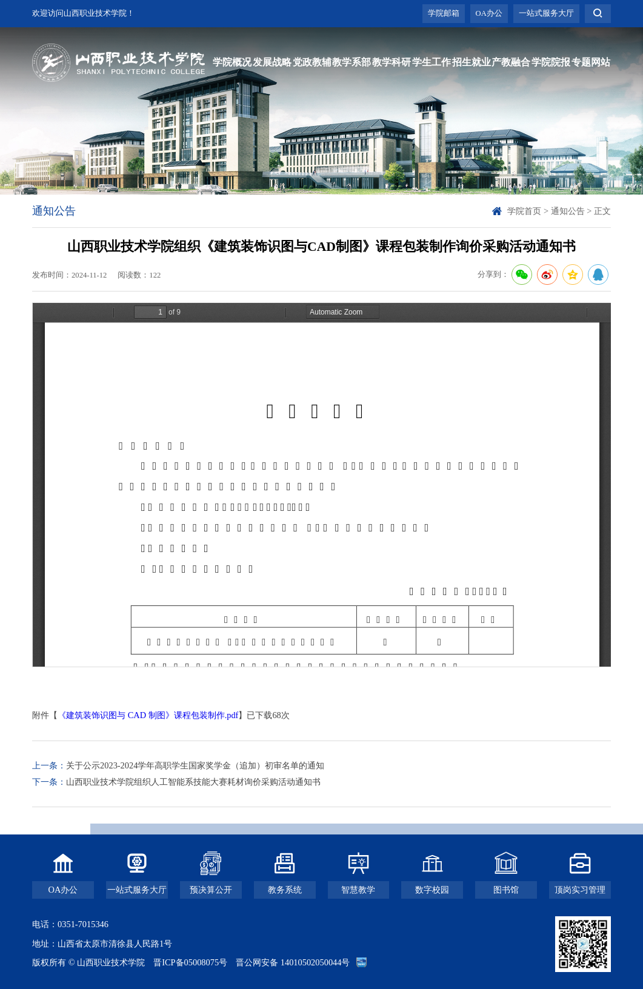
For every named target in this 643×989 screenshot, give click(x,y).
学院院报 (550, 62)
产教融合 (510, 62)
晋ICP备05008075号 (190, 962)
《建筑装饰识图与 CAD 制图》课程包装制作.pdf (148, 715)
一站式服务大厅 (546, 13)
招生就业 (471, 62)
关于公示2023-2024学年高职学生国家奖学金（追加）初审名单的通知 (195, 765)
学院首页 (524, 211)
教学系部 (351, 62)
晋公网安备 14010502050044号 (293, 962)
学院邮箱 (443, 13)
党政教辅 (312, 62)
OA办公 (489, 13)
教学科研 (391, 62)
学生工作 (431, 62)
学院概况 (232, 62)
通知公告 (568, 211)
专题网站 (590, 62)
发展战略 (272, 62)
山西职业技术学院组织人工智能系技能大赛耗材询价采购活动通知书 (193, 782)
